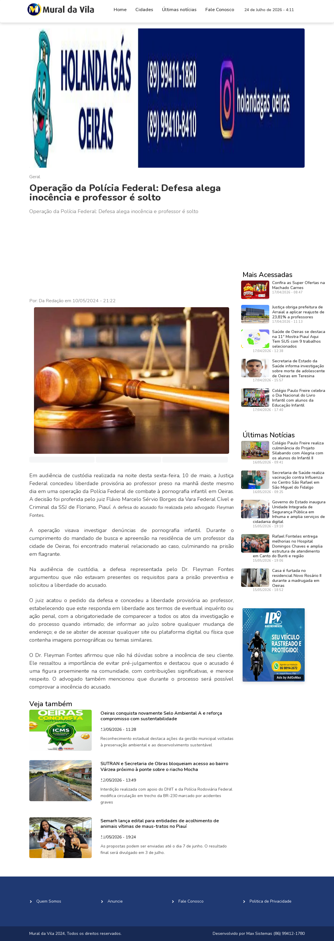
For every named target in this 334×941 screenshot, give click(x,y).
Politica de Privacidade (271, 901)
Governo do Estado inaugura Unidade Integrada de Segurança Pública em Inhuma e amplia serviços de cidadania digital (289, 511)
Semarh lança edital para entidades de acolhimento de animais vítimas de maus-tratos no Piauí (159, 824)
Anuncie (115, 901)
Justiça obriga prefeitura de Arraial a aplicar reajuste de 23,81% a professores (298, 312)
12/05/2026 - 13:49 (118, 780)
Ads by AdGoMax (289, 677)
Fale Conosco (219, 9)
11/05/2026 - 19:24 (118, 837)
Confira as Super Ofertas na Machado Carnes (298, 285)
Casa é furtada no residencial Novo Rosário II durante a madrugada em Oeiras (296, 578)
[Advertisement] (131, 256)
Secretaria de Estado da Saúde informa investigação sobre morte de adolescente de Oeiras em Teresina (298, 368)
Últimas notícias (179, 9)
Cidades (144, 9)
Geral (34, 177)
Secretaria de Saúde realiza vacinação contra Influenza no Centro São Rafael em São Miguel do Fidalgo (298, 480)
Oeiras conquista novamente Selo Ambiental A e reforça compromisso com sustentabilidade (161, 716)
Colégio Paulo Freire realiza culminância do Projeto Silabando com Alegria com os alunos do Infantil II (298, 450)
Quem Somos (48, 901)
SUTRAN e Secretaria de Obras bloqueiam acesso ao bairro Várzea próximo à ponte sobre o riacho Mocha (164, 766)
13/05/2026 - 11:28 (118, 730)
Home (120, 9)
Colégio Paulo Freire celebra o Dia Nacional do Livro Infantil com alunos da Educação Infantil (298, 398)
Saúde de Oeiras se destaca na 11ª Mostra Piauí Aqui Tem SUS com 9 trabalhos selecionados (298, 339)
